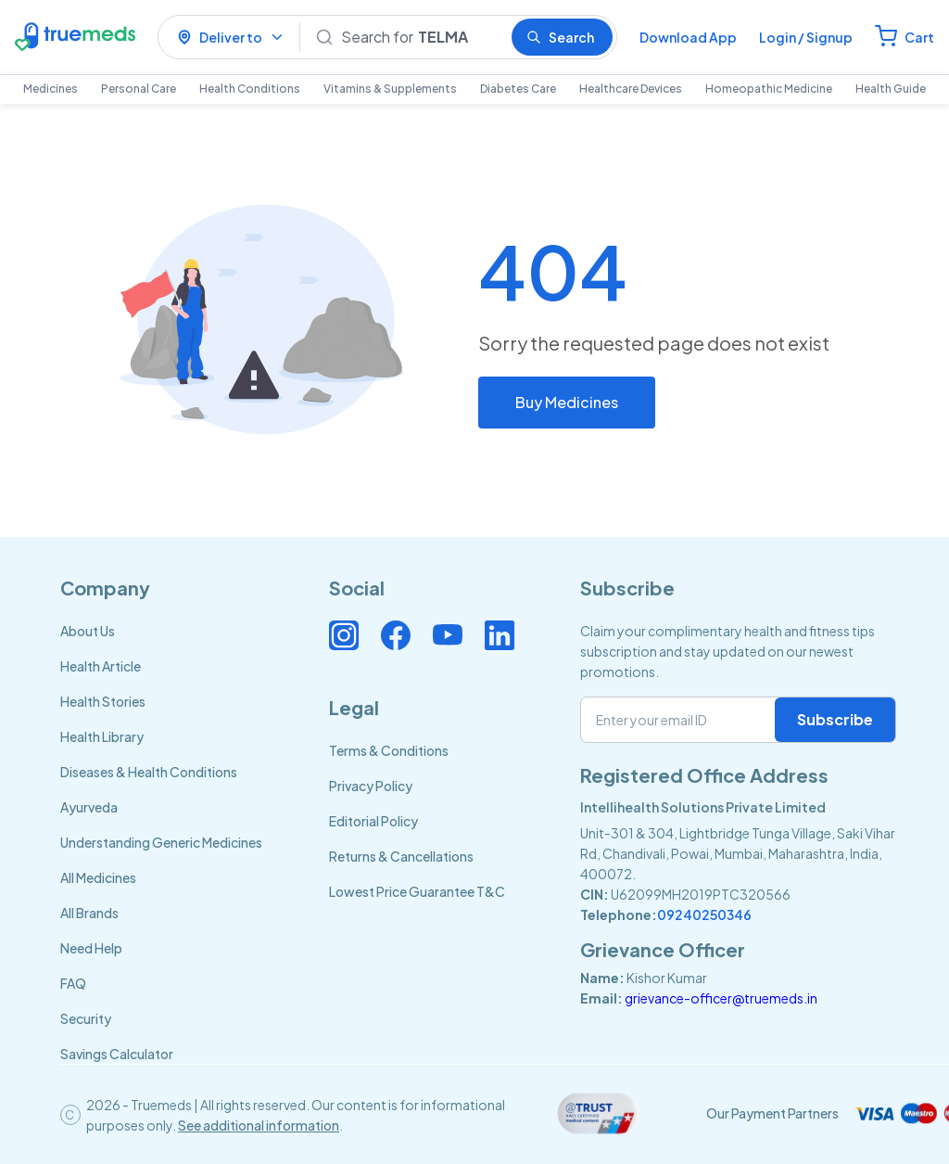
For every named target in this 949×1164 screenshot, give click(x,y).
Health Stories (103, 701)
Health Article (100, 666)
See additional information (258, 1125)
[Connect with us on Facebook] (396, 635)
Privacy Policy (370, 785)
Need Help (91, 948)
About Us (87, 630)
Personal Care (138, 89)
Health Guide (890, 89)
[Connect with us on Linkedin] (499, 635)
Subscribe (835, 719)
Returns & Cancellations (401, 856)
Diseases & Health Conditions (148, 771)
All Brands (89, 912)
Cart (919, 37)
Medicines (50, 89)
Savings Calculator (116, 1053)
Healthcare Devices (630, 89)
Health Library (102, 736)
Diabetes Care (518, 89)
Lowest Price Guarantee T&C (417, 891)
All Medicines (98, 877)
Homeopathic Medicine (768, 89)
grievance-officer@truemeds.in (721, 998)
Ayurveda (89, 807)
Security (85, 1018)
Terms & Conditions (389, 750)
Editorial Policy (373, 820)
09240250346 (704, 914)
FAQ (73, 983)
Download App (688, 37)
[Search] (419, 37)
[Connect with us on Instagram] (344, 635)
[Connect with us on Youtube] (447, 635)
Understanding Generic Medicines (161, 842)
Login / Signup (806, 37)
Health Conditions (249, 89)
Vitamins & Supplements (390, 89)
